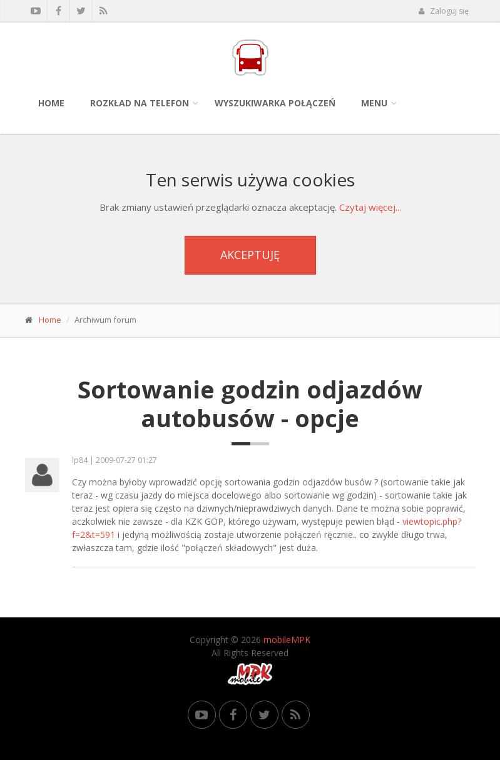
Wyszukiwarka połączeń (275, 103)
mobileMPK (286, 640)
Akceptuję (250, 254)
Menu (374, 103)
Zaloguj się (444, 11)
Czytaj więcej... (370, 207)
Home (51, 103)
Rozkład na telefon (139, 103)
